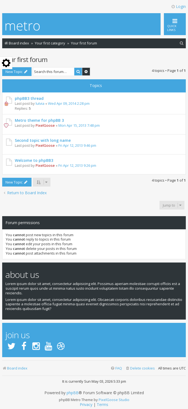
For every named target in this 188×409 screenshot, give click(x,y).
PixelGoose (45, 125)
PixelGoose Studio (114, 399)
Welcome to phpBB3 (34, 160)
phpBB (73, 392)
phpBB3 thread (29, 98)
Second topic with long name (43, 140)
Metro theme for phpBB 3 (39, 120)
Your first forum (24, 59)
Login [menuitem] (178, 6)
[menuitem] (181, 43)
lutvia (40, 103)
